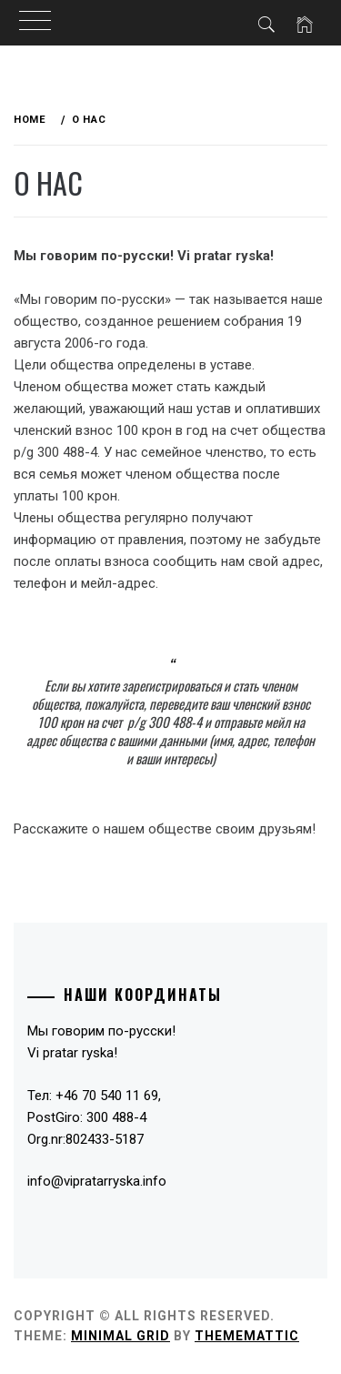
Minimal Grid (120, 1336)
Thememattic (247, 1336)
